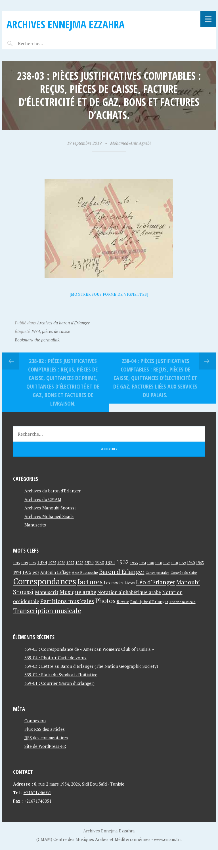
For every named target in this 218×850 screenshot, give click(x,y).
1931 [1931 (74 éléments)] (110, 562)
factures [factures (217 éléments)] (90, 581)
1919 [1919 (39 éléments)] (24, 563)
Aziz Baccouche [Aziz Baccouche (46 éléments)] (85, 572)
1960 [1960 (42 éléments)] (191, 563)
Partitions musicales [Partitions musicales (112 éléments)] (67, 601)
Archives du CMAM (42, 499)
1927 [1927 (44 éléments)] (70, 563)
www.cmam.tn (167, 839)
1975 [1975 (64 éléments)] (26, 572)
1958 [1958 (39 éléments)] (174, 563)
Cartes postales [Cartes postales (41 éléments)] (157, 572)
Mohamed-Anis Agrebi (130, 143)
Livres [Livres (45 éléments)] (130, 583)
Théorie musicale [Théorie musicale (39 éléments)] (182, 602)
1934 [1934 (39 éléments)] (142, 563)
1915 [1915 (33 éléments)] (16, 563)
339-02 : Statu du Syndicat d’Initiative (60, 674)
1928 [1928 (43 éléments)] (79, 563)
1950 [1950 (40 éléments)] (158, 563)
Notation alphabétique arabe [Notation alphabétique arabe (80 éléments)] (129, 592)
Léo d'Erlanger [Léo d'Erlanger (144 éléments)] (155, 582)
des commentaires (46, 737)
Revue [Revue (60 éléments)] (123, 601)
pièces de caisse (56, 331)
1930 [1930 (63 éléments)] (99, 562)
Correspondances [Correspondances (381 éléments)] (44, 581)
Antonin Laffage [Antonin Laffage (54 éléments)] (55, 572)
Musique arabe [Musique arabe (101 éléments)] (78, 591)
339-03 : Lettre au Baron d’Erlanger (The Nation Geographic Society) (91, 666)
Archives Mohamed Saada (49, 516)
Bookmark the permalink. (37, 340)
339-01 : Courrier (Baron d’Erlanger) (59, 683)
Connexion (35, 720)
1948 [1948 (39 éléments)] (150, 563)
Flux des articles (44, 729)
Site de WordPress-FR (45, 746)
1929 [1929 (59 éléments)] (89, 562)
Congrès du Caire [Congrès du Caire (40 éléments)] (184, 572)
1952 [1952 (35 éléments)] (166, 563)
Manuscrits (35, 525)
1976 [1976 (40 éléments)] (35, 572)
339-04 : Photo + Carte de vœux (55, 657)
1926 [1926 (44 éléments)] (61, 563)
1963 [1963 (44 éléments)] (200, 563)
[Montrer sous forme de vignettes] (109, 294)
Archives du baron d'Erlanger (63, 323)
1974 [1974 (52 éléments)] (17, 572)
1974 (35, 331)
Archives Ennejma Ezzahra (66, 24)
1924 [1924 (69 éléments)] (42, 562)
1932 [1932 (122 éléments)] (122, 562)
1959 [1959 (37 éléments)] (182, 563)
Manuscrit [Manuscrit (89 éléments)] (46, 592)
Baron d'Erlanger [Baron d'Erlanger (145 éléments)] (121, 571)
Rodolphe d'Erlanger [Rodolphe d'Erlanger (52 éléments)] (149, 601)
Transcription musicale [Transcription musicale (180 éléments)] (47, 610)
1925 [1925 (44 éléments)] (52, 563)
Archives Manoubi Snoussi (50, 508)
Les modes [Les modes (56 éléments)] (113, 582)
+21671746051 (37, 792)
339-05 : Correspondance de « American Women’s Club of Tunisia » (89, 649)
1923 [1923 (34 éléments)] (32, 563)
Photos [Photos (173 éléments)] (105, 600)
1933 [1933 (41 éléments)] (134, 563)
